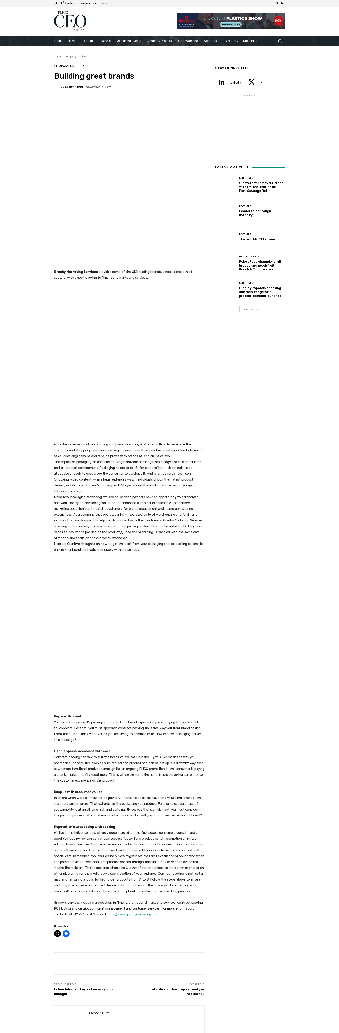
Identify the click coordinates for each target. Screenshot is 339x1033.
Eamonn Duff (74, 86)
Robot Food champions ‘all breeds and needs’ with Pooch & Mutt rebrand (260, 265)
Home (58, 56)
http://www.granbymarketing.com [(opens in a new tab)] (133, 709)
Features (128, 896)
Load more (250, 309)
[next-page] (63, 917)
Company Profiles (75, 56)
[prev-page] (56, 917)
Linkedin (235, 82)
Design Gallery (249, 257)
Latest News (78, 892)
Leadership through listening (129, 903)
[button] (280, 41)
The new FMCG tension (180, 905)
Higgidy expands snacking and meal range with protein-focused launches (260, 292)
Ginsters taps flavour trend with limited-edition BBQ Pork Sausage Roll (78, 901)
